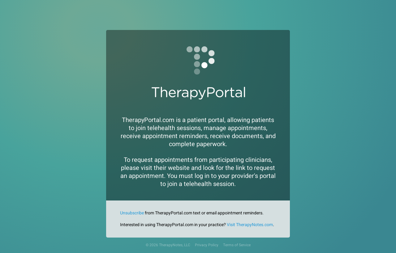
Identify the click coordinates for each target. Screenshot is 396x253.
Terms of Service (237, 245)
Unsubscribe (132, 213)
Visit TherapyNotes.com (250, 224)
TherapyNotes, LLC (174, 245)
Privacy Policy (206, 245)
